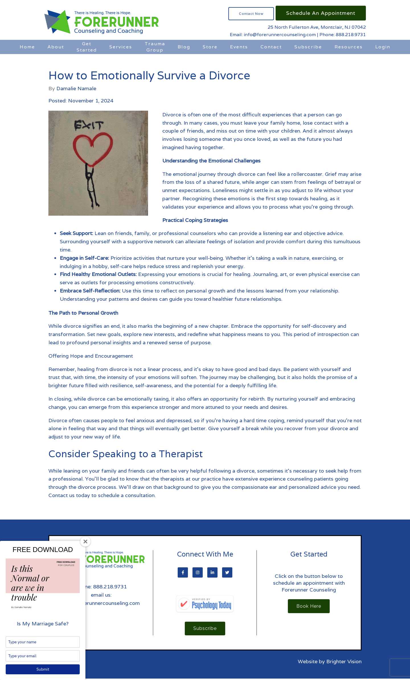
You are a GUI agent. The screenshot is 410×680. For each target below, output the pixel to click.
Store (210, 47)
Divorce (57, 420)
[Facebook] (183, 572)
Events (239, 47)
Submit (42, 669)
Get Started (87, 47)
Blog (184, 47)
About (56, 47)
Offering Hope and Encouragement (90, 356)
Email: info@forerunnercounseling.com (273, 35)
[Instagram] (197, 572)
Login (382, 47)
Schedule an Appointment (320, 13)
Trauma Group (155, 47)
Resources (349, 47)
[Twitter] (227, 572)
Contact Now (251, 13)
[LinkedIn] (212, 572)
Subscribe (308, 47)
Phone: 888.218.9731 (342, 35)
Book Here (308, 606)
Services (120, 47)
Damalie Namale (76, 88)
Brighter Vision (344, 663)
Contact (271, 47)
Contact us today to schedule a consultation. (102, 495)
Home (27, 47)
